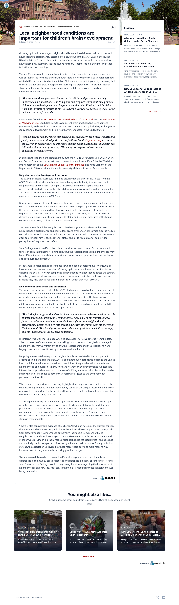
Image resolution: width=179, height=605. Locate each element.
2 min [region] (139, 35)
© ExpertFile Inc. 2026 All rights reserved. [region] (28, 597)
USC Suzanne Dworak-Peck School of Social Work (67, 119)
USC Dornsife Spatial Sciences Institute (64, 164)
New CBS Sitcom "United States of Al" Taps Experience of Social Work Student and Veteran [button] (142, 91)
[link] (67, 478)
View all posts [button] (154, 111)
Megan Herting (92, 140)
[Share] (111, 42)
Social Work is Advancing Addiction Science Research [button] (139, 65)
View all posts (89, 556)
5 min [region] (37, 42)
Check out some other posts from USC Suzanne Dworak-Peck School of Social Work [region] (89, 501)
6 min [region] (139, 60)
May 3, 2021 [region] (129, 35)
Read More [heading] (129, 28)
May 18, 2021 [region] (26, 42)
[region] (67, 262)
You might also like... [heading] (89, 494)
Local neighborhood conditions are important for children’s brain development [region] (66, 35)
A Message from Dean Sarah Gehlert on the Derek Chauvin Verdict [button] (141, 41)
